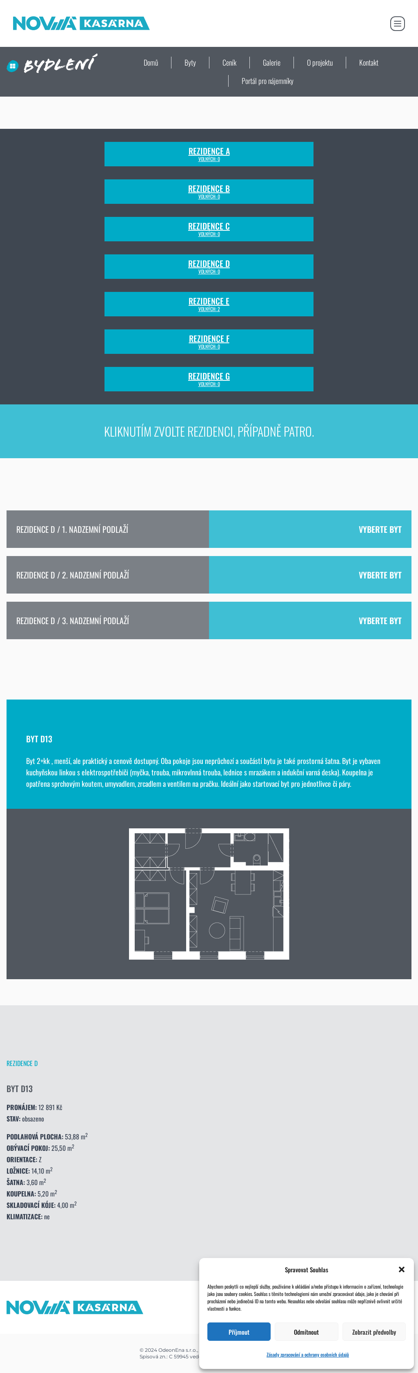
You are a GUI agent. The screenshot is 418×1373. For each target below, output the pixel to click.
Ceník (229, 62)
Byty (190, 62)
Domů (151, 62)
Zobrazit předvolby (374, 1331)
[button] (402, 1269)
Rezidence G (209, 379)
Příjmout (239, 1331)
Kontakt (368, 62)
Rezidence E (209, 304)
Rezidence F (209, 341)
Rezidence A (209, 154)
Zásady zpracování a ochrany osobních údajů (308, 1354)
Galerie (271, 62)
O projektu (320, 62)
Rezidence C (209, 229)
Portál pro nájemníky (267, 80)
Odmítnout (306, 1331)
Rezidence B (209, 191)
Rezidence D (209, 266)
